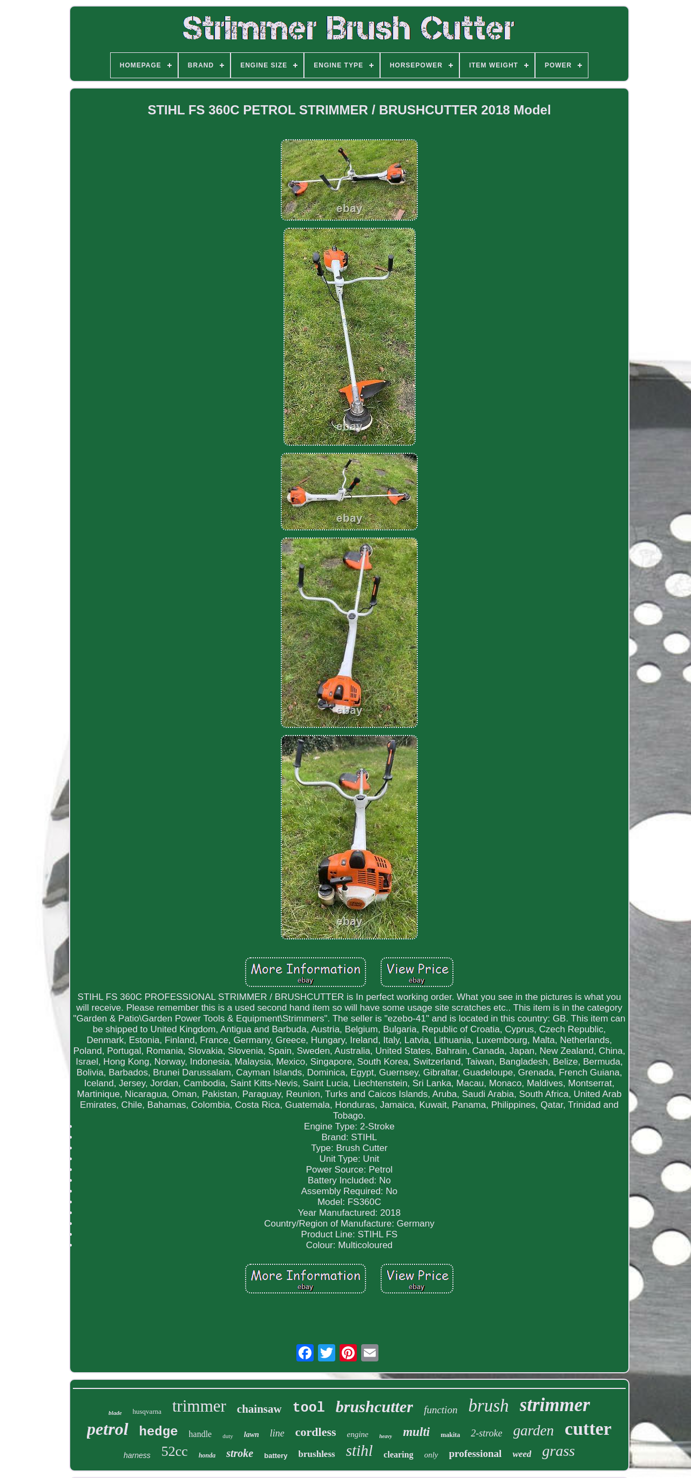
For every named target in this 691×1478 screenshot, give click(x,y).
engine (358, 1434)
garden (533, 1430)
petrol (107, 1429)
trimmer (199, 1406)
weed (521, 1454)
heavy (386, 1436)
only (431, 1454)
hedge (158, 1432)
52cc (174, 1451)
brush (488, 1405)
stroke (239, 1453)
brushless (317, 1454)
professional (475, 1453)
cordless (315, 1432)
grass (558, 1450)
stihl (359, 1450)
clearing (399, 1454)
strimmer (555, 1404)
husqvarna (147, 1411)
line (277, 1433)
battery (275, 1456)
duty (227, 1436)
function (440, 1409)
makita (450, 1435)
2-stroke (486, 1433)
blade (115, 1412)
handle (200, 1434)
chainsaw (259, 1408)
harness (137, 1455)
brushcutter (374, 1406)
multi (416, 1432)
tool (309, 1408)
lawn (251, 1435)
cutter (588, 1429)
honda (207, 1455)
